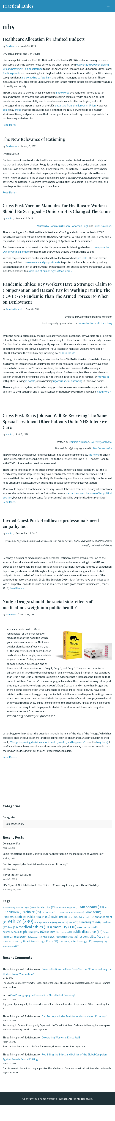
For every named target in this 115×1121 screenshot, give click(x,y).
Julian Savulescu (102, 226)
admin (9, 218)
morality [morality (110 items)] (64, 930)
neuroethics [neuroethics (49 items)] (87, 931)
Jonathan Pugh (78, 226)
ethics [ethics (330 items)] (21, 925)
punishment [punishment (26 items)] (22, 940)
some (17, 113)
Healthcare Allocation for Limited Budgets (44, 39)
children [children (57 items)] (16, 915)
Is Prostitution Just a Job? (19, 877)
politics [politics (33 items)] (53, 936)
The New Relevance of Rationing (34, 139)
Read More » (10, 128)
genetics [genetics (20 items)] (62, 926)
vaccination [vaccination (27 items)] (11, 950)
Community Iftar (13, 844)
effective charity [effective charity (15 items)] (86, 921)
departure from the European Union (80, 108)
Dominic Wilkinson (76, 442)
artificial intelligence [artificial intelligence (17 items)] (67, 910)
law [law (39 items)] (13, 931)
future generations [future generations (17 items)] (45, 926)
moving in (23, 384)
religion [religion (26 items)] (49, 940)
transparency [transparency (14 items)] (100, 946)
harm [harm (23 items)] (73, 926)
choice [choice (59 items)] (33, 915)
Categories (9, 817)
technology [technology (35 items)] (82, 945)
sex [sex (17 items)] (18, 946)
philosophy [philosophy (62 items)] (34, 936)
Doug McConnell (14, 309)
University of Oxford (100, 442)
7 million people (41, 74)
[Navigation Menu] (108, 6)
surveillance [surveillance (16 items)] (65, 946)
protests (87, 260)
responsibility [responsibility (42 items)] (90, 941)
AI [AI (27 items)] (30, 910)
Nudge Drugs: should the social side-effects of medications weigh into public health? (47, 604)
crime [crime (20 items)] (72, 920)
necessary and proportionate (54, 264)
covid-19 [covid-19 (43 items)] (59, 920)
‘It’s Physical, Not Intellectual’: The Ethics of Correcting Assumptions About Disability (55, 887)
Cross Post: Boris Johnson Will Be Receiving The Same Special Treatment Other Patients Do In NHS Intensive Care (55, 421)
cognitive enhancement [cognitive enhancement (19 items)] (71, 915)
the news (99, 455)
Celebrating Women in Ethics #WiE (66, 1051)
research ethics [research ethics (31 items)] (67, 940)
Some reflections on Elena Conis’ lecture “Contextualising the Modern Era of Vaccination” (57, 855)
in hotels (60, 384)
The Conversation (101, 449)
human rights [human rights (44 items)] (90, 926)
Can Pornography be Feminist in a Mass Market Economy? (38, 866)
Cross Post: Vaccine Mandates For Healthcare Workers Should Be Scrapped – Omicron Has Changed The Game (57, 208)
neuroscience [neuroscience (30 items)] (12, 936)
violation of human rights (71, 273)
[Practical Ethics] (18, 5)
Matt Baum (11, 614)
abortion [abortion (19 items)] (9, 910)
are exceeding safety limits (83, 79)
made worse (67, 94)
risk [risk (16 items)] (105, 941)
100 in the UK (97, 355)
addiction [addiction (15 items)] (21, 911)
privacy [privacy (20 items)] (66, 936)
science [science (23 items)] (8, 945)
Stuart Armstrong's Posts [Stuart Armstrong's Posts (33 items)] (40, 945)
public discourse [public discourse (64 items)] (87, 936)
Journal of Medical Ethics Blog (93, 323)
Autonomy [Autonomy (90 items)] (92, 910)
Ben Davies (12, 46)
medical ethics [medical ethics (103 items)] (35, 930)
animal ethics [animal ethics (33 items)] (45, 910)
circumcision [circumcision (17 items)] (49, 915)
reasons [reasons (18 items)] (36, 941)
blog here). (35, 752)
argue (30, 113)
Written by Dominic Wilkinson (49, 226)
